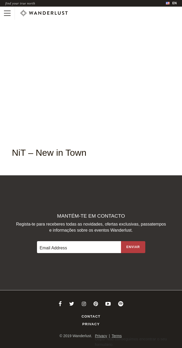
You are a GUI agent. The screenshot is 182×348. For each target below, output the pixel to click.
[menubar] (171, 3)
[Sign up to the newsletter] (133, 247)
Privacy (91, 324)
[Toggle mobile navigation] (7, 13)
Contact (91, 316)
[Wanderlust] (44, 13)
